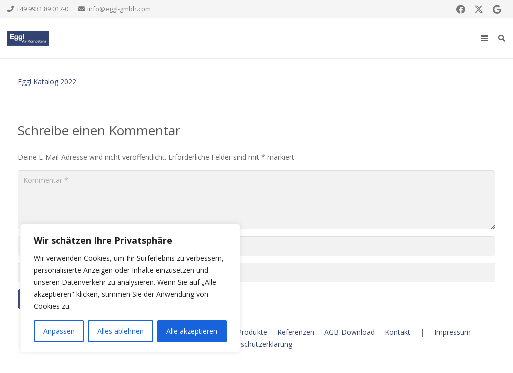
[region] (130, 288)
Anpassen (59, 331)
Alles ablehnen (120, 331)
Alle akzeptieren (191, 331)
